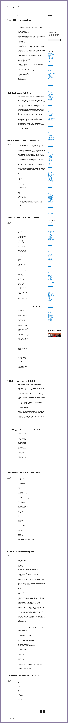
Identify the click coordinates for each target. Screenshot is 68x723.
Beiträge (8, 144)
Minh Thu (49, 296)
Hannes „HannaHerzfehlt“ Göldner (52, 261)
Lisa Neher (49, 153)
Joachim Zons (50, 265)
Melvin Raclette (50, 171)
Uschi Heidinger (50, 210)
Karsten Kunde (50, 272)
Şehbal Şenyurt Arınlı (51, 199)
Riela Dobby (49, 191)
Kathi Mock (49, 274)
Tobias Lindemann (50, 317)
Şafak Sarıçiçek (50, 196)
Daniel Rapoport (50, 88)
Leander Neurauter (50, 281)
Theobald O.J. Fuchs (50, 314)
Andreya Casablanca (51, 60)
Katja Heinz (49, 276)
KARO (49, 138)
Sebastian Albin (50, 310)
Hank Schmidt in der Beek (51, 118)
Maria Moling (50, 166)
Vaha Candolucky (50, 319)
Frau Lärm (49, 112)
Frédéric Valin (50, 114)
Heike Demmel (50, 262)
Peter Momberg (50, 185)
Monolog (11, 144)
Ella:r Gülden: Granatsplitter (19, 20)
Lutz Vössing (50, 157)
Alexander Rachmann (51, 54)
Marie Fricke (50, 291)
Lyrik (10, 221)
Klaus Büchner (50, 143)
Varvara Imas (50, 320)
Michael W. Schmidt (51, 174)
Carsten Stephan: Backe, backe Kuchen (23, 217)
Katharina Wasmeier (51, 139)
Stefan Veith (50, 205)
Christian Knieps (50, 83)
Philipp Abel (50, 306)
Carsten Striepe (50, 80)
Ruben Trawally (50, 194)
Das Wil (49, 90)
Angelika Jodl (50, 63)
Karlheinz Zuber (50, 270)
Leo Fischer (49, 149)
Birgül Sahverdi (50, 233)
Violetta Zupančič (50, 324)
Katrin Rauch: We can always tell (20, 551)
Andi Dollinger (50, 222)
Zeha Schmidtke (50, 214)
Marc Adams (50, 159)
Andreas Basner (50, 224)
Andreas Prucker (50, 59)
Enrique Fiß (49, 251)
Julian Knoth (50, 135)
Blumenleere (50, 76)
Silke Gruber (50, 200)
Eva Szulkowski (50, 104)
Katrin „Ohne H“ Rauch (51, 142)
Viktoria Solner (50, 322)
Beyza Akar (49, 232)
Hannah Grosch (50, 119)
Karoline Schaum (50, 271)
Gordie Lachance (50, 260)
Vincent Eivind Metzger (51, 213)
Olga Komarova (50, 302)
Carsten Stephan (50, 79)
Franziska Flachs (50, 111)
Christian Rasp (50, 240)
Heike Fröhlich (50, 123)
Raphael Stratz (50, 190)
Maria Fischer (50, 165)
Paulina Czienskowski (51, 183)
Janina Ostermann (50, 264)
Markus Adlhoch (50, 292)
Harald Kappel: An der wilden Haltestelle (24, 430)
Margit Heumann (50, 163)
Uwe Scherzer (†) (50, 318)
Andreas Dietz (50, 56)
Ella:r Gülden (50, 99)
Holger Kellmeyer (50, 125)
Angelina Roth (50, 64)
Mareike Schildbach (50, 162)
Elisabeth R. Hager (50, 97)
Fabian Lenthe (50, 255)
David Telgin (50, 91)
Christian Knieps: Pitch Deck (19, 93)
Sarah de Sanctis (50, 197)
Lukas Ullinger (50, 156)
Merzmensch (50, 172)
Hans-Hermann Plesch (51, 121)
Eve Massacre (50, 254)
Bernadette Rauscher (51, 230)
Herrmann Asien (50, 124)
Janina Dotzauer (50, 131)
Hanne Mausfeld (50, 120)
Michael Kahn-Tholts (51, 295)
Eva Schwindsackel (50, 103)
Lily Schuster (50, 151)
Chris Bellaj (49, 236)
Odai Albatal (50, 301)
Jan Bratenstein (50, 130)
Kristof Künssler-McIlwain (51, 144)
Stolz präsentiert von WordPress (18, 718)
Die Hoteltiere (50, 93)
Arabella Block (50, 69)
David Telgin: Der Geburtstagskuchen (23, 675)
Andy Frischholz (50, 61)
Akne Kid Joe (50, 53)
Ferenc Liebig (50, 259)
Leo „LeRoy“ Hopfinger (51, 282)
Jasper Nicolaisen (50, 132)
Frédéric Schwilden (50, 113)
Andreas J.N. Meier (50, 57)
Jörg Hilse (49, 134)
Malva (49, 158)
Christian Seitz (50, 241)
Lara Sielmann (50, 280)
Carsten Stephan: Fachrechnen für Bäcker (24, 307)
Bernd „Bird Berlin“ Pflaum (51, 73)
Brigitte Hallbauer (50, 77)
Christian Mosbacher (51, 238)
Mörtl (49, 298)
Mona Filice (49, 297)
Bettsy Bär (49, 74)
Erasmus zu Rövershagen (51, 101)
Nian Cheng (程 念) (50, 181)
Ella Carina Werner (50, 98)
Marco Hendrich (50, 289)
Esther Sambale (50, 252)
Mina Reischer (50, 175)
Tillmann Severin (50, 315)
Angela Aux (49, 62)
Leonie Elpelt (50, 150)
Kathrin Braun (50, 275)
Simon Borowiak (50, 201)
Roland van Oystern (51, 193)
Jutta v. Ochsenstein (51, 137)
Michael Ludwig (50, 173)
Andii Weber (50, 55)
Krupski (49, 145)
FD (48, 256)
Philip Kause (50, 305)
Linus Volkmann (50, 152)
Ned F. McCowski (50, 180)
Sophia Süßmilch (50, 203)
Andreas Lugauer (50, 58)
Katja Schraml (50, 141)
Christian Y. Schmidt (51, 84)
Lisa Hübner (49, 284)
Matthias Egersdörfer (51, 293)
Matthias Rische (50, 170)
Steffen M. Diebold (50, 206)
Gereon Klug (50, 115)
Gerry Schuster (50, 116)
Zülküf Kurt (49, 215)
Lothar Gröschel (50, 154)
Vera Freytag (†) (50, 211)
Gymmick (49, 117)
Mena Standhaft (50, 294)
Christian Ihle (50, 82)
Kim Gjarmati (50, 279)
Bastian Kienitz (50, 70)
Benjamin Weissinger (51, 71)
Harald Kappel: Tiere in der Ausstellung (23, 472)
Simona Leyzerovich (51, 313)
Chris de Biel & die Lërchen (51, 81)
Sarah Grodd (50, 198)
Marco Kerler (50, 161)
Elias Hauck (49, 95)
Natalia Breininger (50, 179)
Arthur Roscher (50, 228)
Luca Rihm (49, 155)
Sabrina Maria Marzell (51, 195)
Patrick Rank (50, 303)
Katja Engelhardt (50, 140)
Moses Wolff (50, 178)
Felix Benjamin (50, 108)
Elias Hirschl (50, 96)
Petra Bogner (50, 304)
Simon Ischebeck (50, 202)
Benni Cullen (50, 72)
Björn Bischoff (50, 75)
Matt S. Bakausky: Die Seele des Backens (23, 140)
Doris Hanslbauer (50, 249)
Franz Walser (50, 110)
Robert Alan (49, 192)
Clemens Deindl (50, 243)
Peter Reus (49, 186)
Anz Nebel (49, 68)
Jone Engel (49, 133)
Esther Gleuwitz (50, 102)
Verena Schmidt (50, 212)
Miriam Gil (49, 176)
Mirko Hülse (50, 177)
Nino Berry (49, 182)
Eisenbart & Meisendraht (14, 7)
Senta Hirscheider (50, 312)
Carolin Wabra (50, 78)
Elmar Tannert (50, 100)
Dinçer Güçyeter (50, 94)
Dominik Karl (50, 248)
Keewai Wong (50, 278)
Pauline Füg (49, 184)
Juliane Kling (50, 136)
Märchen (11, 384)
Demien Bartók (50, 92)
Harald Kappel (50, 122)
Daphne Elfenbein (50, 89)
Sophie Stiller (50, 204)
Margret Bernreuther (51, 164)
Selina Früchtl (50, 311)
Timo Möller (50, 316)
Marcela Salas (50, 160)
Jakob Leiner (50, 129)
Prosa (13, 384)
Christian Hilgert (50, 237)
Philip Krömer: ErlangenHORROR (21, 381)
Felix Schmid (50, 109)
